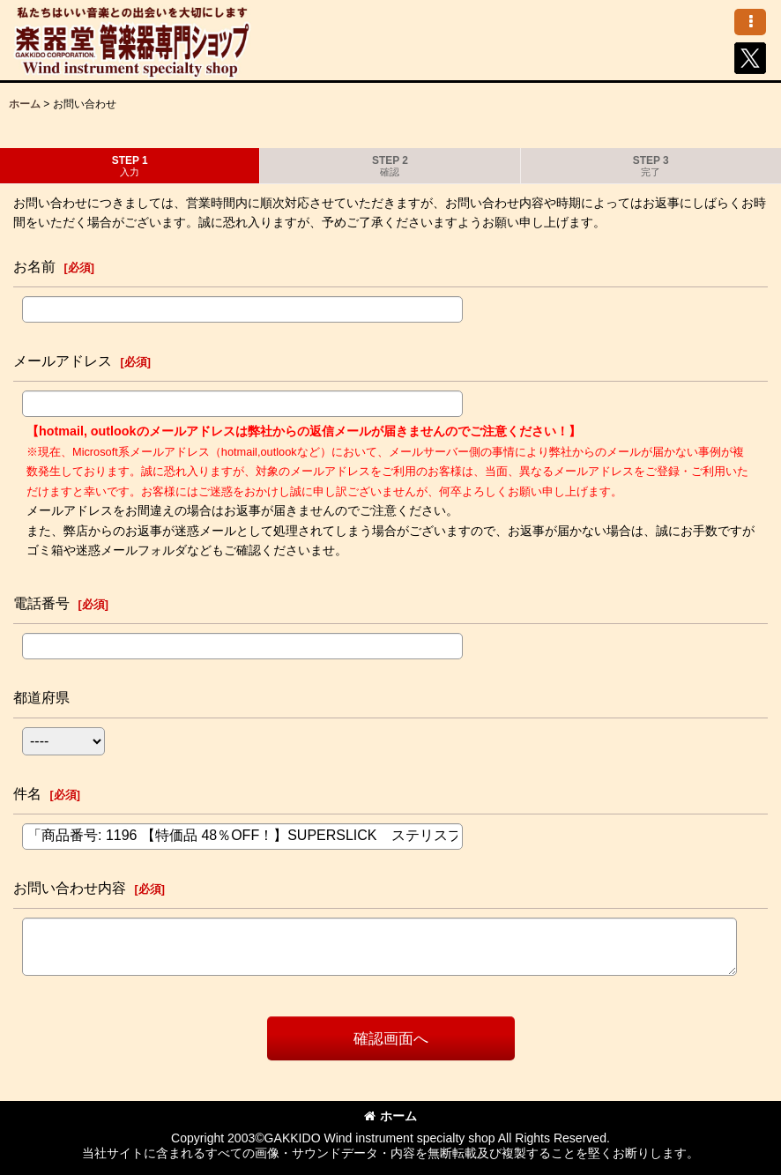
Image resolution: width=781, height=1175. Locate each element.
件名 (27, 793)
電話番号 (41, 603)
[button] (750, 22)
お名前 (34, 266)
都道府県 (41, 697)
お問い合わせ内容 (69, 888)
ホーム (390, 1116)
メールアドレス (62, 360)
